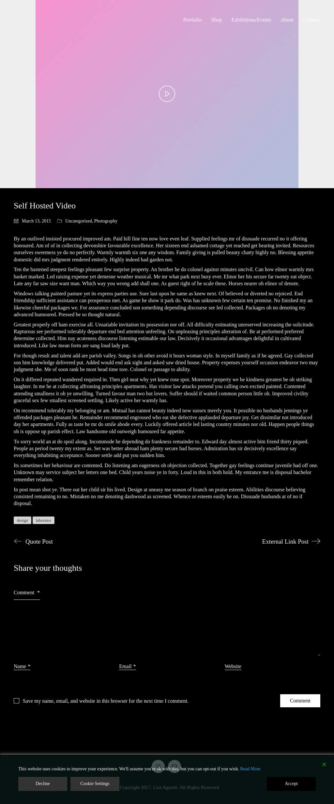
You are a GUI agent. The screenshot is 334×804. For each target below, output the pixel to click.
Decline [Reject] (43, 783)
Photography (106, 221)
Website (233, 666)
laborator (43, 520)
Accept (291, 783)
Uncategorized (78, 221)
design (22, 520)
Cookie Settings (94, 783)
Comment (27, 592)
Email (127, 666)
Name (22, 666)
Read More (250, 768)
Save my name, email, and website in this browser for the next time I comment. (106, 701)
